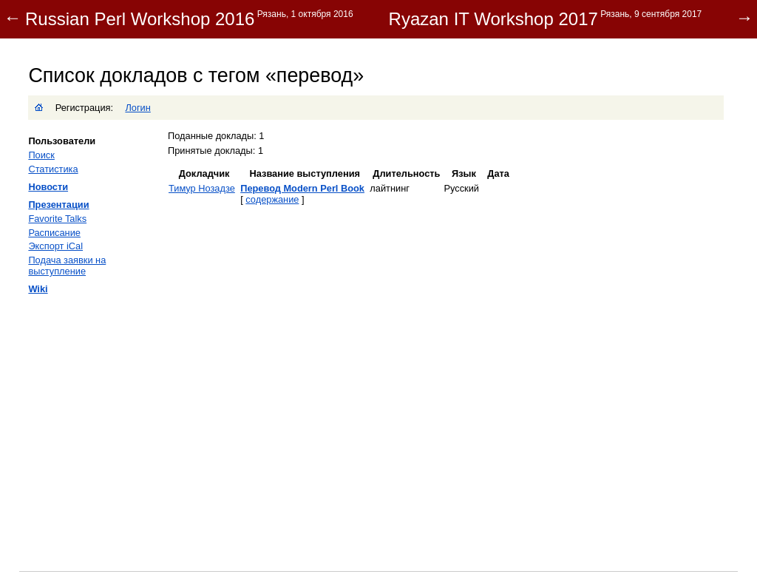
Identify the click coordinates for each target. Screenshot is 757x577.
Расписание (54, 232)
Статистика (53, 169)
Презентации (58, 204)
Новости (48, 186)
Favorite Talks (57, 218)
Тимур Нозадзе (202, 188)
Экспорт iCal (55, 246)
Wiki (37, 288)
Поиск (41, 155)
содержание (272, 199)
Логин (137, 107)
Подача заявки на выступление (67, 265)
